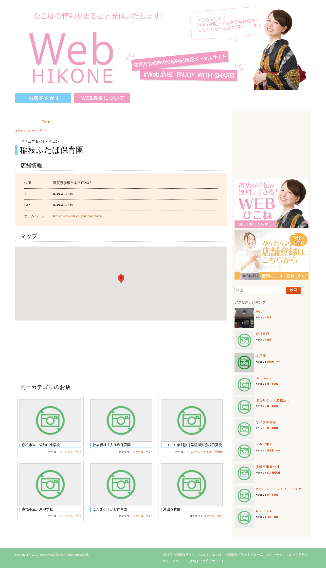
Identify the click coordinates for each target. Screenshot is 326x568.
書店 (269, 339)
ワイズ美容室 (265, 422)
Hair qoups (263, 378)
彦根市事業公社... (268, 467)
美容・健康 (272, 517)
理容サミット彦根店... (272, 400)
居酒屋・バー (273, 362)
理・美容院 (272, 384)
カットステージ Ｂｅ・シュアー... (281, 489)
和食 (269, 317)
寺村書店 (262, 334)
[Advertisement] (271, 144)
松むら (260, 312)
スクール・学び (35, 130)
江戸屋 (260, 356)
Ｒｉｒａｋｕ (265, 511)
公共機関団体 (273, 472)
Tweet (46, 122)
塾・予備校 (216, 451)
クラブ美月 (264, 445)
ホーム (19, 130)
